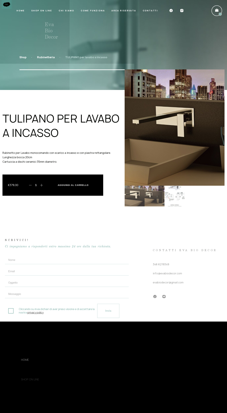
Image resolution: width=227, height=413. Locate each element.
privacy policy (35, 317)
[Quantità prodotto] (36, 185)
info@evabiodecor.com (167, 276)
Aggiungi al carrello (73, 185)
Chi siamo (66, 10)
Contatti (150, 10)
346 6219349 (161, 267)
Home (20, 10)
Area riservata (123, 10)
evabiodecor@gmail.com (168, 285)
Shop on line (41, 10)
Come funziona (93, 10)
